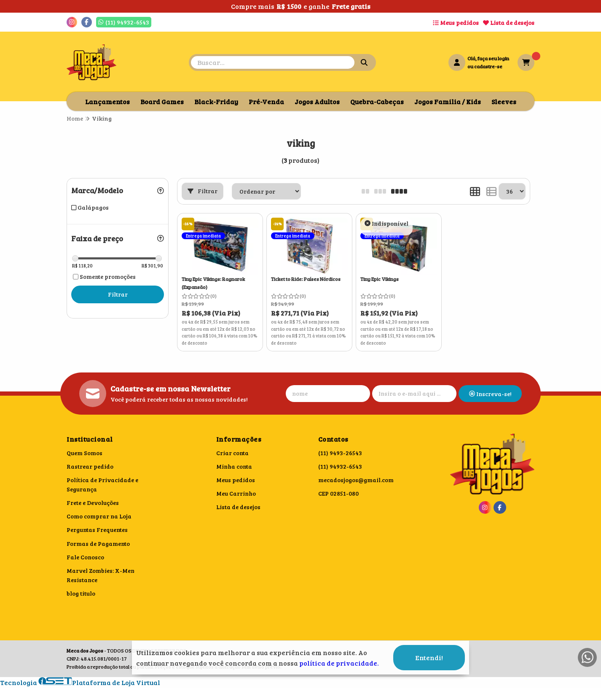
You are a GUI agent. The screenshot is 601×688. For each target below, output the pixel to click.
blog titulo (81, 593)
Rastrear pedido (90, 466)
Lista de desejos (508, 23)
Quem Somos (84, 453)
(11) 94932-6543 (340, 466)
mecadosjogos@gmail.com (356, 480)
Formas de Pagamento (98, 544)
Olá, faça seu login (488, 58)
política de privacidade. (339, 662)
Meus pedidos (456, 23)
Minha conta (234, 466)
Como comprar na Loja (99, 516)
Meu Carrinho (236, 493)
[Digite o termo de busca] (272, 62)
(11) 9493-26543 (340, 453)
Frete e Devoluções (93, 503)
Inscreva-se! (490, 394)
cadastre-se (488, 66)
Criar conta (232, 453)
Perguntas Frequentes (97, 530)
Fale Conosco (85, 557)
